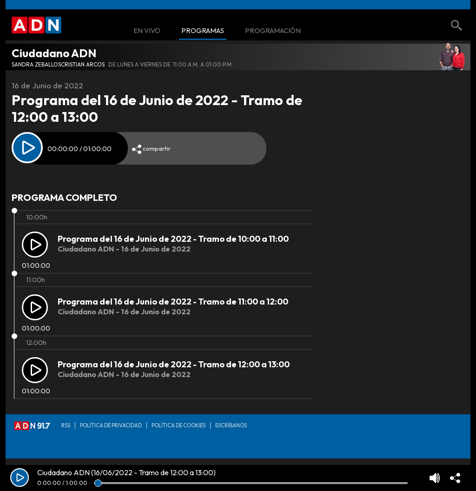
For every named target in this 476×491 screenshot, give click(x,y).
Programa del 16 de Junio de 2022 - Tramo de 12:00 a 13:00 (174, 364)
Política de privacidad (111, 425)
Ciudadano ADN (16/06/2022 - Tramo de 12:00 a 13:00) (126, 472)
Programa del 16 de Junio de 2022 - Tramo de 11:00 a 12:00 (173, 301)
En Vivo (146, 31)
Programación (273, 31)
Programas (202, 31)
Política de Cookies (178, 425)
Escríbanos (231, 425)
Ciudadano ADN (54, 53)
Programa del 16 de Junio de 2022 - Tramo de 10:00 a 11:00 (173, 238)
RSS (65, 425)
